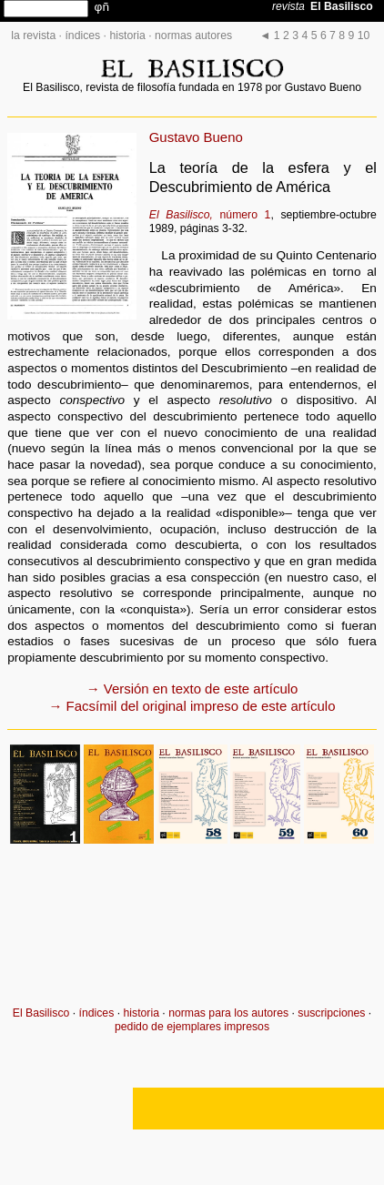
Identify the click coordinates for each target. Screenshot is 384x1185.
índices (82, 35)
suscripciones (331, 1013)
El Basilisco (41, 1013)
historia (127, 35)
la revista (33, 35)
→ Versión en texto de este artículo (192, 688)
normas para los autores (228, 1013)
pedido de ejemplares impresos (192, 1026)
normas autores (193, 35)
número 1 (210, 214)
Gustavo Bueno (196, 137)
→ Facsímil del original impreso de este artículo (192, 706)
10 (364, 35)
